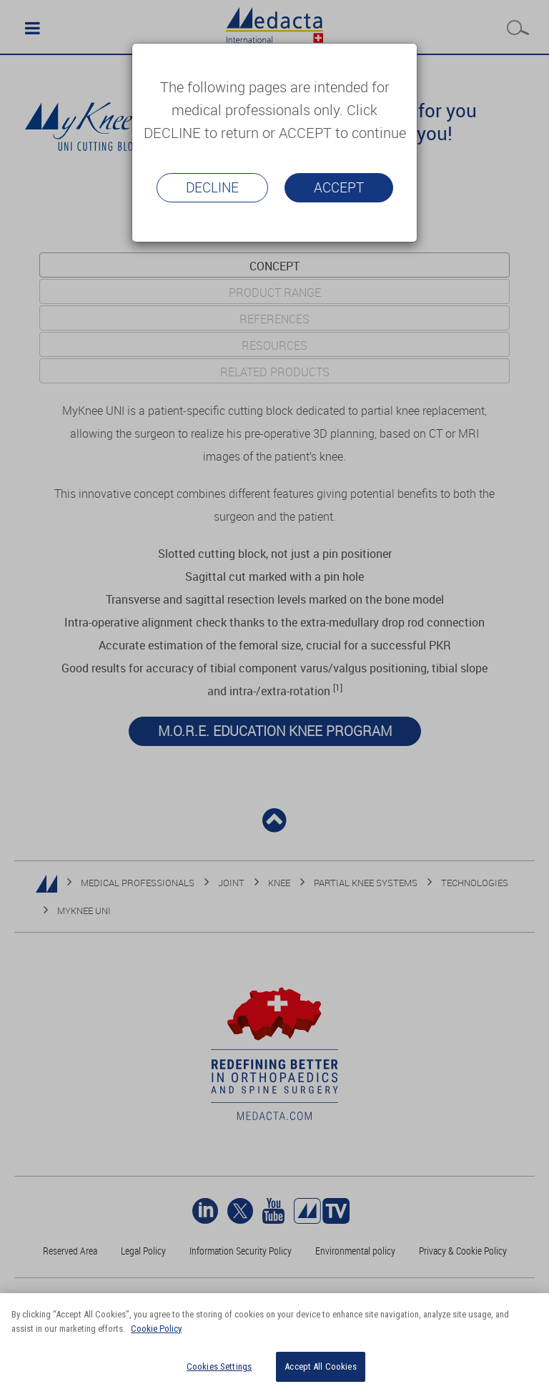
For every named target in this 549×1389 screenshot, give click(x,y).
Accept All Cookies (320, 1366)
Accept (339, 187)
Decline (212, 187)
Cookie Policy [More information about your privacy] (156, 1328)
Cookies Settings (219, 1366)
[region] (274, 1341)
